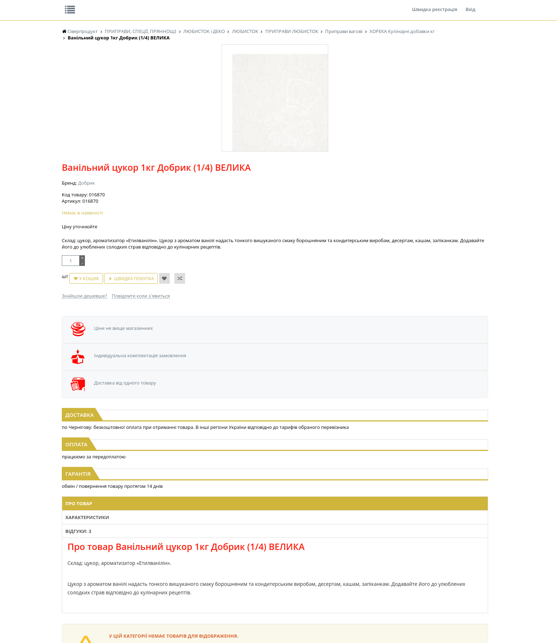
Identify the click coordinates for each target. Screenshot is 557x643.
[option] (133, 171)
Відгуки (111, 5)
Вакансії (145, 5)
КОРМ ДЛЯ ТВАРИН (201, 579)
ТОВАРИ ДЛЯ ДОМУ (320, 572)
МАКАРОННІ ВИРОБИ (203, 585)
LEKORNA (131, 545)
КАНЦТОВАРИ (374, 558)
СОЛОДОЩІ (312, 545)
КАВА (67, 579)
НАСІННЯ (130, 552)
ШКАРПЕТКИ (373, 565)
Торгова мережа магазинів (275, 416)
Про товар (180, 307)
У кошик (270, 204)
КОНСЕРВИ (192, 572)
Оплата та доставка (214, 74)
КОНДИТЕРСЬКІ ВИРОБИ (206, 558)
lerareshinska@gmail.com (119, 626)
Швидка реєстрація (434, 5)
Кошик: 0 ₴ (444, 75)
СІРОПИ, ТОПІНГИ (199, 565)
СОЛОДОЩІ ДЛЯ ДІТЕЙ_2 (326, 552)
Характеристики (222, 307)
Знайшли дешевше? (237, 218)
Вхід (470, 5)
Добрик (239, 120)
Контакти (181, 5)
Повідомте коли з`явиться (294, 218)
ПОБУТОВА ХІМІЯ (377, 572)
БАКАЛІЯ (70, 585)
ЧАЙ (66, 572)
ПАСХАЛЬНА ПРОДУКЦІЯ (265, 572)
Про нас (78, 5)
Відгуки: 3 (263, 307)
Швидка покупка (315, 204)
